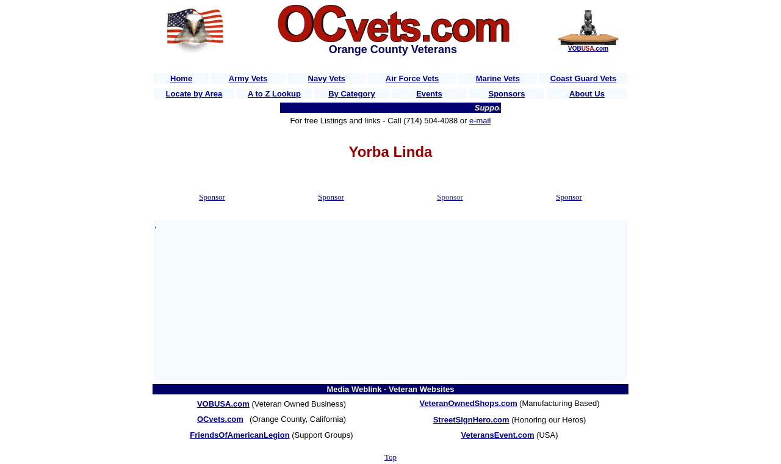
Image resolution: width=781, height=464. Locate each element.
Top (390, 457)
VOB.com (588, 48)
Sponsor (212, 196)
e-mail (480, 120)
